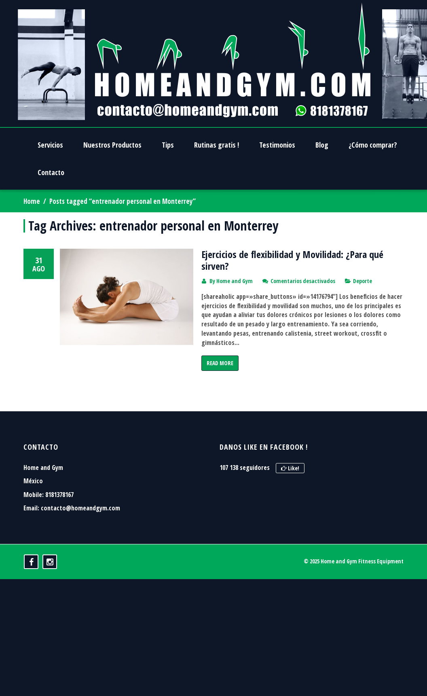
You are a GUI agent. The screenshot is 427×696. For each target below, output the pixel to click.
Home (31, 201)
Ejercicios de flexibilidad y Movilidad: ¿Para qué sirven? (292, 260)
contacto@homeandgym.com (80, 540)
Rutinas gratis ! (216, 145)
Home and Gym (234, 281)
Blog (321, 145)
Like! (290, 500)
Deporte (362, 281)
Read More (220, 363)
